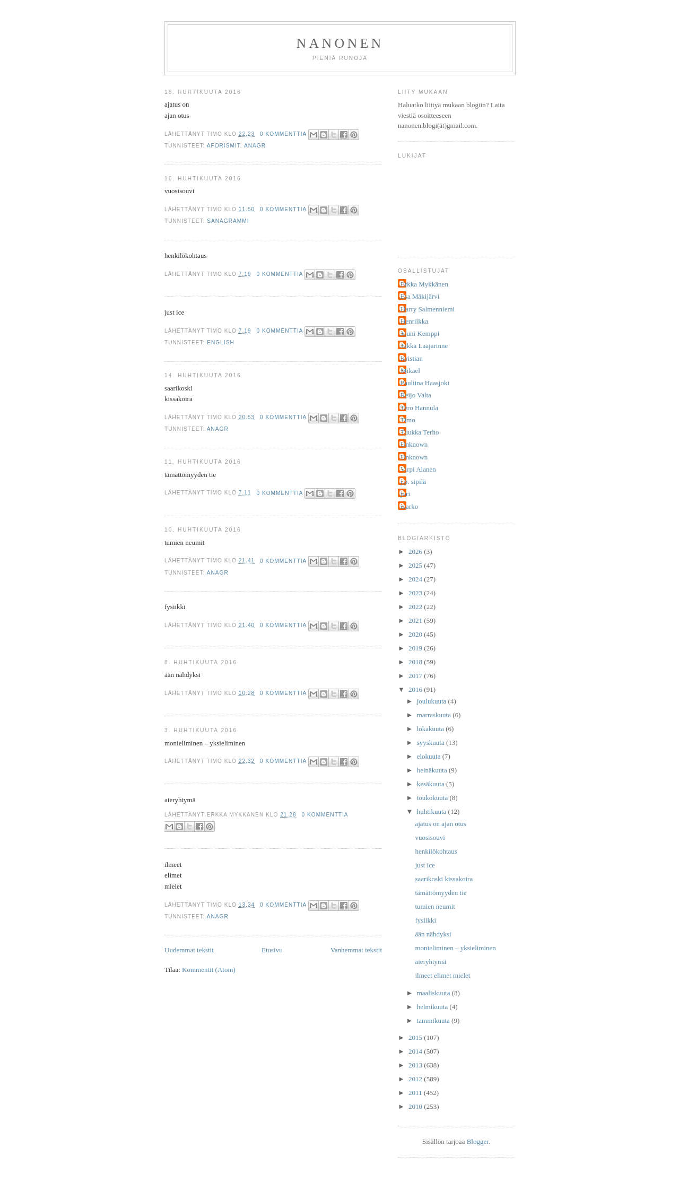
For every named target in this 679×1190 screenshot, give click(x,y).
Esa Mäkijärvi (420, 296)
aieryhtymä (430, 962)
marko (409, 506)
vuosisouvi (430, 837)
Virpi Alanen (418, 469)
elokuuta (429, 756)
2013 (416, 1065)
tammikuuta (434, 1020)
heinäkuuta (433, 770)
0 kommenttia (283, 134)
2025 (416, 565)
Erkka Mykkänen (424, 284)
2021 (416, 620)
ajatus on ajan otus (440, 824)
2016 (416, 689)
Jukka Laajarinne (424, 346)
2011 (416, 1093)
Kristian (412, 358)
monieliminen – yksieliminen (455, 948)
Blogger (478, 1141)
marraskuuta (435, 715)
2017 (416, 676)
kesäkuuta (431, 784)
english (220, 342)
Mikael (410, 371)
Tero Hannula (419, 408)
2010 (416, 1106)
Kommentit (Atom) (209, 970)
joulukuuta (432, 701)
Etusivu (272, 950)
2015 (416, 1037)
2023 (416, 593)
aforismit (223, 146)
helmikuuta (433, 1007)
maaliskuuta (434, 993)
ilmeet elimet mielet (442, 975)
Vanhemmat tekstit (356, 950)
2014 (416, 1051)
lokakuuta (431, 729)
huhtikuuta (432, 811)
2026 (416, 551)
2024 (416, 579)
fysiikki (425, 920)
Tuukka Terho (420, 432)
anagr (255, 146)
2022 (416, 607)
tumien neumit (435, 906)
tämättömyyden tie (440, 893)
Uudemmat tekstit (189, 950)
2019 (416, 648)
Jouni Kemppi (420, 333)
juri (405, 494)
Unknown (414, 444)
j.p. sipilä (413, 481)
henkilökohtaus (436, 851)
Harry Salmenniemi (428, 309)
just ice (424, 865)
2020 (416, 634)
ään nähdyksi (433, 934)
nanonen (340, 43)
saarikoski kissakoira (444, 879)
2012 (416, 1079)
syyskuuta (431, 742)
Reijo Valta (416, 395)
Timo (408, 420)
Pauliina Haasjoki (425, 383)
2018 (416, 662)
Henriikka (414, 321)
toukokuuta (433, 798)
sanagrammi (228, 221)
